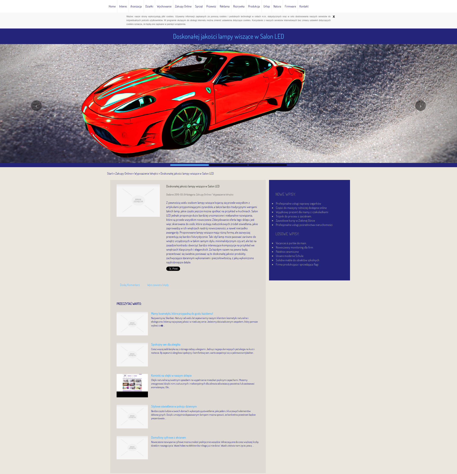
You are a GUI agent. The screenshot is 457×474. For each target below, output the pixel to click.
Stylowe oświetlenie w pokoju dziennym (174, 406)
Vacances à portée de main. (291, 243)
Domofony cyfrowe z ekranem (168, 437)
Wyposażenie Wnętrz (146, 173)
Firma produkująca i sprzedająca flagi (297, 264)
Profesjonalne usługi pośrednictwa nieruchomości (304, 225)
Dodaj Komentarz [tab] (130, 285)
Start (110, 173)
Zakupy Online (123, 173)
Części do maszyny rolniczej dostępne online (301, 208)
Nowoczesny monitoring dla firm (294, 247)
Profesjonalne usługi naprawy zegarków (298, 203)
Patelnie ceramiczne (287, 251)
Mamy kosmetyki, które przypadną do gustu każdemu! (182, 313)
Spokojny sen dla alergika (165, 344)
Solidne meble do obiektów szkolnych (297, 260)
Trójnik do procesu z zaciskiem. (294, 216)
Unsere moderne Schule (289, 256)
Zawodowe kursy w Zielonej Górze (295, 220)
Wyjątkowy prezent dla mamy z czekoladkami (302, 212)
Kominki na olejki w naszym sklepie (171, 375)
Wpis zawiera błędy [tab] (158, 285)
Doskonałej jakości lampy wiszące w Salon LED (187, 173)
